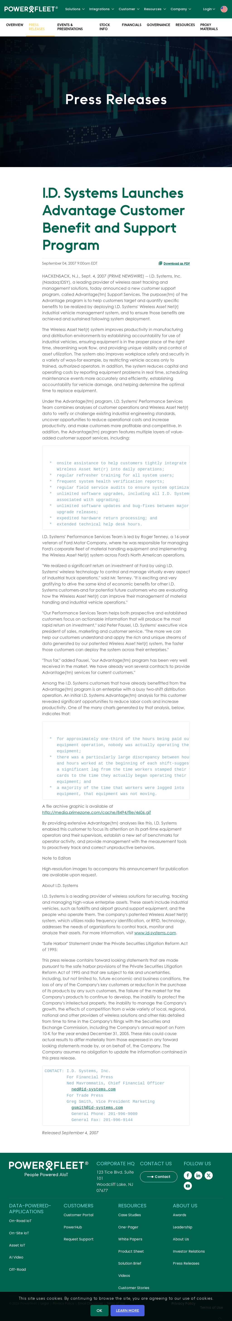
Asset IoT (17, 1245)
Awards (179, 1215)
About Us (181, 1239)
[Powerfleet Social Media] (188, 1175)
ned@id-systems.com (94, 1089)
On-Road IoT (20, 1220)
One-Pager (128, 1227)
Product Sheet (131, 1251)
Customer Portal (78, 1215)
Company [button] (181, 9)
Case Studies (129, 1215)
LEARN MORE (127, 1310)
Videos (124, 1275)
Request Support (79, 1239)
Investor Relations (189, 1251)
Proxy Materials (209, 27)
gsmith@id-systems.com (97, 1107)
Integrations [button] (101, 9)
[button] (224, 8)
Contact (162, 1176)
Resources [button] (155, 9)
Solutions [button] (75, 9)
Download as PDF (174, 263)
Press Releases (37, 27)
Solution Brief (129, 1263)
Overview (14, 25)
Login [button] (209, 9)
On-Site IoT (19, 1233)
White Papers (130, 1239)
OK (99, 1310)
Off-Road (17, 1269)
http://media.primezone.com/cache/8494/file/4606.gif (96, 812)
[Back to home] (31, 9)
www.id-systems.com (155, 932)
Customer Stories (133, 1287)
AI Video (16, 1257)
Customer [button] (129, 9)
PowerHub (73, 1227)
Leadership (182, 1227)
